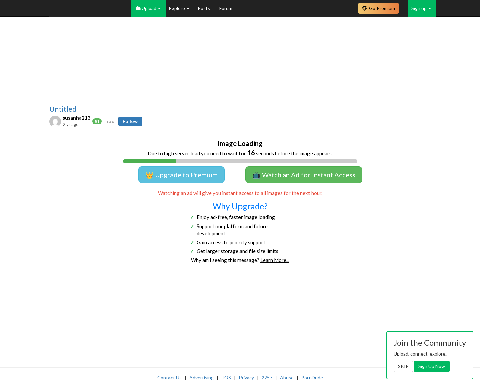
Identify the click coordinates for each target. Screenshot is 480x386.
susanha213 (77, 118)
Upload (148, 8)
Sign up (421, 8)
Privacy (246, 377)
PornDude (312, 377)
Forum (225, 8)
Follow (130, 121)
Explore (179, 8)
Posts (204, 8)
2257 (267, 377)
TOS (226, 377)
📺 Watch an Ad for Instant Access (303, 175)
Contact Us (169, 377)
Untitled (63, 109)
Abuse (287, 377)
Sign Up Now (431, 366)
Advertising (201, 377)
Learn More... (274, 260)
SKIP (403, 366)
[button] (110, 121)
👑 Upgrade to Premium (181, 175)
